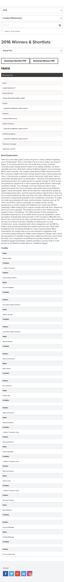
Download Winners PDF (44, 61)
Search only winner (12, 31)
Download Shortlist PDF (15, 61)
